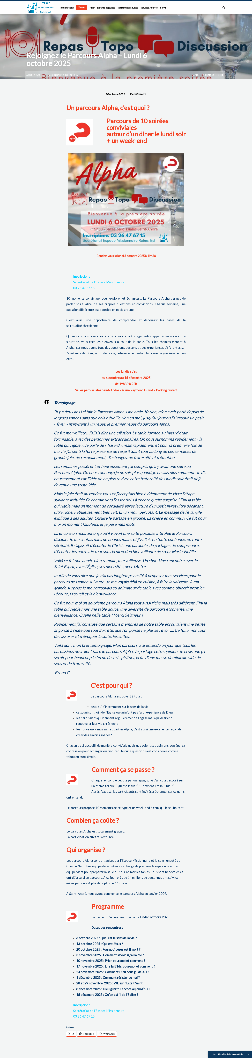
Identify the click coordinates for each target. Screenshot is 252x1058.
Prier (92, 7)
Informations (67, 7)
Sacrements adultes (127, 7)
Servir (163, 7)
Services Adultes (149, 7)
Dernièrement (55, 75)
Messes (81, 7)
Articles (197, 75)
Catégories (209, 75)
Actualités (41, 75)
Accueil (29, 75)
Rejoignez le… (71, 75)
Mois (222, 75)
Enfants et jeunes (106, 7)
